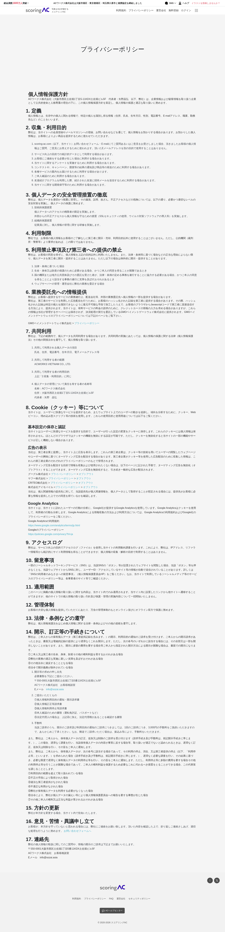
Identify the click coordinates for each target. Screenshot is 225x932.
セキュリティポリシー (139, 898)
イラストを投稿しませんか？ (206, 3)
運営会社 (161, 10)
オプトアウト (86, 474)
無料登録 (174, 10)
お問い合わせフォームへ (77, 831)
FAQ (111, 898)
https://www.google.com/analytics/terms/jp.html (54, 525)
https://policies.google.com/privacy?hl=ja (50, 534)
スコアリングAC (119, 921)
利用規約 (121, 10)
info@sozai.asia (55, 689)
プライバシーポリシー (141, 10)
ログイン (186, 10)
